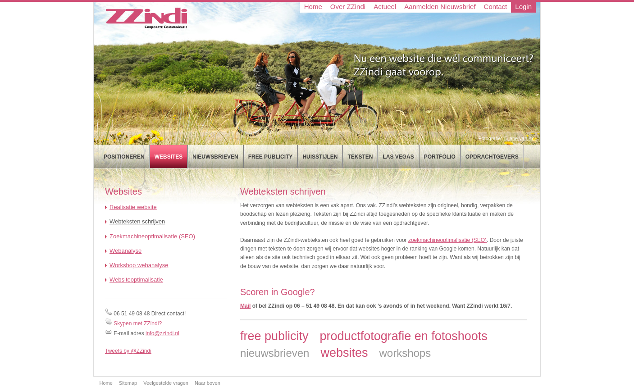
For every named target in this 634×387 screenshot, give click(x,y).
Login (523, 6)
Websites (169, 157)
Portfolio (440, 157)
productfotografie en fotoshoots (404, 336)
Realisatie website (133, 207)
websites (344, 353)
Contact (495, 6)
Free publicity (270, 157)
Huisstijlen (320, 157)
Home (313, 6)
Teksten (360, 157)
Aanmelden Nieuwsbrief (439, 6)
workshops (405, 353)
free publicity (274, 336)
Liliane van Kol (519, 138)
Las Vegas (398, 157)
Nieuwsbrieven (215, 157)
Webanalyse (125, 250)
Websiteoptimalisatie (136, 279)
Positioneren (124, 157)
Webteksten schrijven (137, 221)
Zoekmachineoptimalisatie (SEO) (152, 236)
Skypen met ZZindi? (138, 323)
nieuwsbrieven (274, 353)
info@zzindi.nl (162, 333)
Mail (245, 306)
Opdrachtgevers (492, 157)
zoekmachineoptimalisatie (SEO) (447, 240)
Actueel (385, 6)
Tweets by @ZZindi (128, 351)
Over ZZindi (347, 6)
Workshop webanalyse (139, 265)
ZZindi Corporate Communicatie (145, 18)
